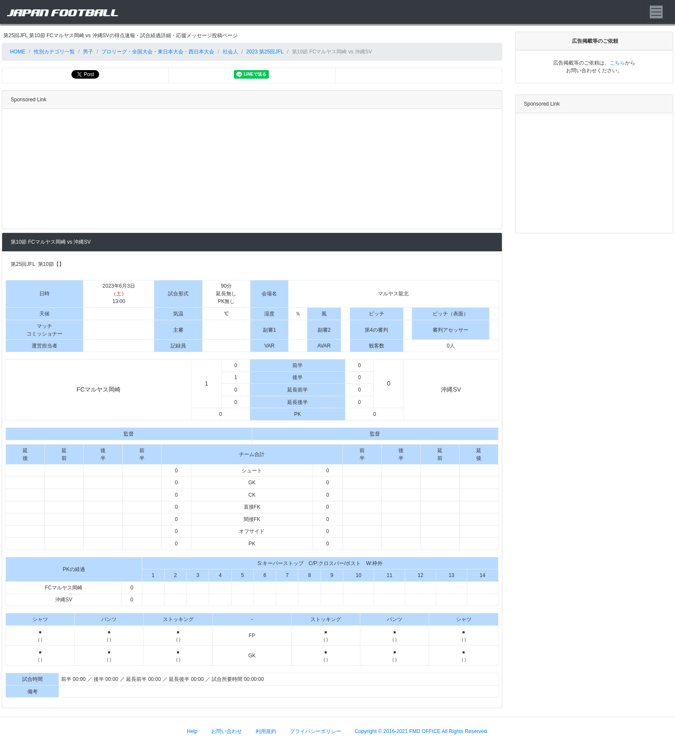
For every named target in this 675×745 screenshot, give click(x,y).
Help (192, 731)
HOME (17, 52)
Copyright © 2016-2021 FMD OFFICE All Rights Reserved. (421, 731)
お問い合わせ (226, 731)
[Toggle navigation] (656, 12)
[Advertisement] (250, 169)
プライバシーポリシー (315, 731)
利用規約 (266, 731)
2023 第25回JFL (264, 52)
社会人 (230, 52)
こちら (617, 63)
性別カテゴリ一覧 (54, 52)
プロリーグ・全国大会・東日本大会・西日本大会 (157, 52)
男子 (88, 52)
